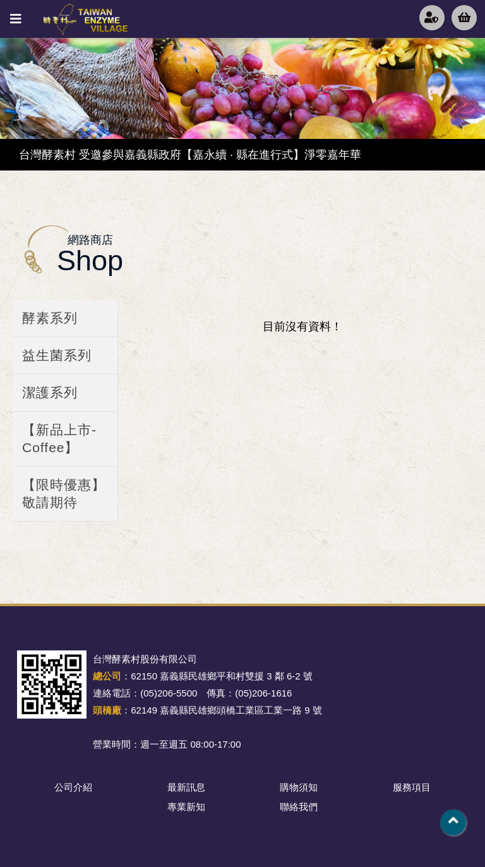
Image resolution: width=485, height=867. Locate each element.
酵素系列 (50, 318)
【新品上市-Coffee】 (59, 438)
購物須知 (299, 787)
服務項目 (412, 787)
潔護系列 (50, 392)
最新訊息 (186, 787)
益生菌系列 (57, 355)
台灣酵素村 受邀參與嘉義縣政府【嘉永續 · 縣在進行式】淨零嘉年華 (190, 154)
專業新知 (186, 806)
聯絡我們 (299, 806)
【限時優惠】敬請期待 (63, 493)
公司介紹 (73, 787)
